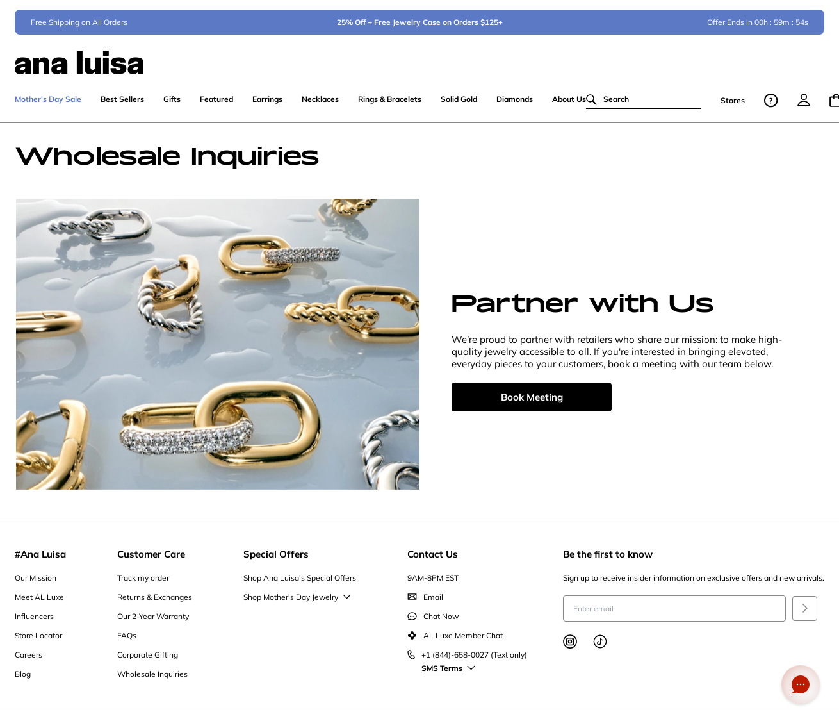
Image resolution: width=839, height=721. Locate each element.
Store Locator (38, 642)
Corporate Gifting (147, 661)
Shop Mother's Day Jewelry (296, 603)
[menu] (803, 106)
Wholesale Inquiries (152, 680)
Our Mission (35, 584)
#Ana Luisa (40, 560)
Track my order (143, 584)
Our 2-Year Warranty (153, 622)
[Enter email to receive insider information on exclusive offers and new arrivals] (674, 615)
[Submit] (804, 614)
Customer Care (151, 560)
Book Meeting (532, 403)
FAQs (126, 642)
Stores (733, 107)
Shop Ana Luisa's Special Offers (299, 584)
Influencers (34, 622)
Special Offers (276, 560)
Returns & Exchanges (154, 603)
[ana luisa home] (419, 61)
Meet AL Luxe (39, 603)
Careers (28, 661)
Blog (23, 680)
